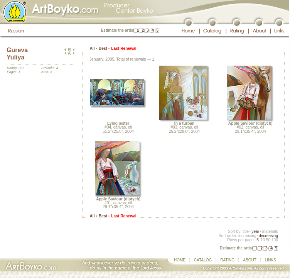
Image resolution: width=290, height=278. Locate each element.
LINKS (270, 260)
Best (103, 48)
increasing (247, 236)
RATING (227, 260)
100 (274, 240)
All (91, 48)
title (246, 231)
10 (262, 240)
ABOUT (249, 260)
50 (268, 240)
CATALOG (203, 260)
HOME (179, 260)
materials (270, 231)
